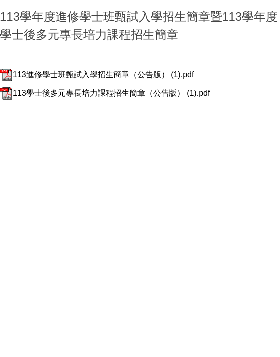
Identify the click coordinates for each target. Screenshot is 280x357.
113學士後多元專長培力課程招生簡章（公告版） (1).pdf (105, 93)
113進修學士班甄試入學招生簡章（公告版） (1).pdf (97, 74)
